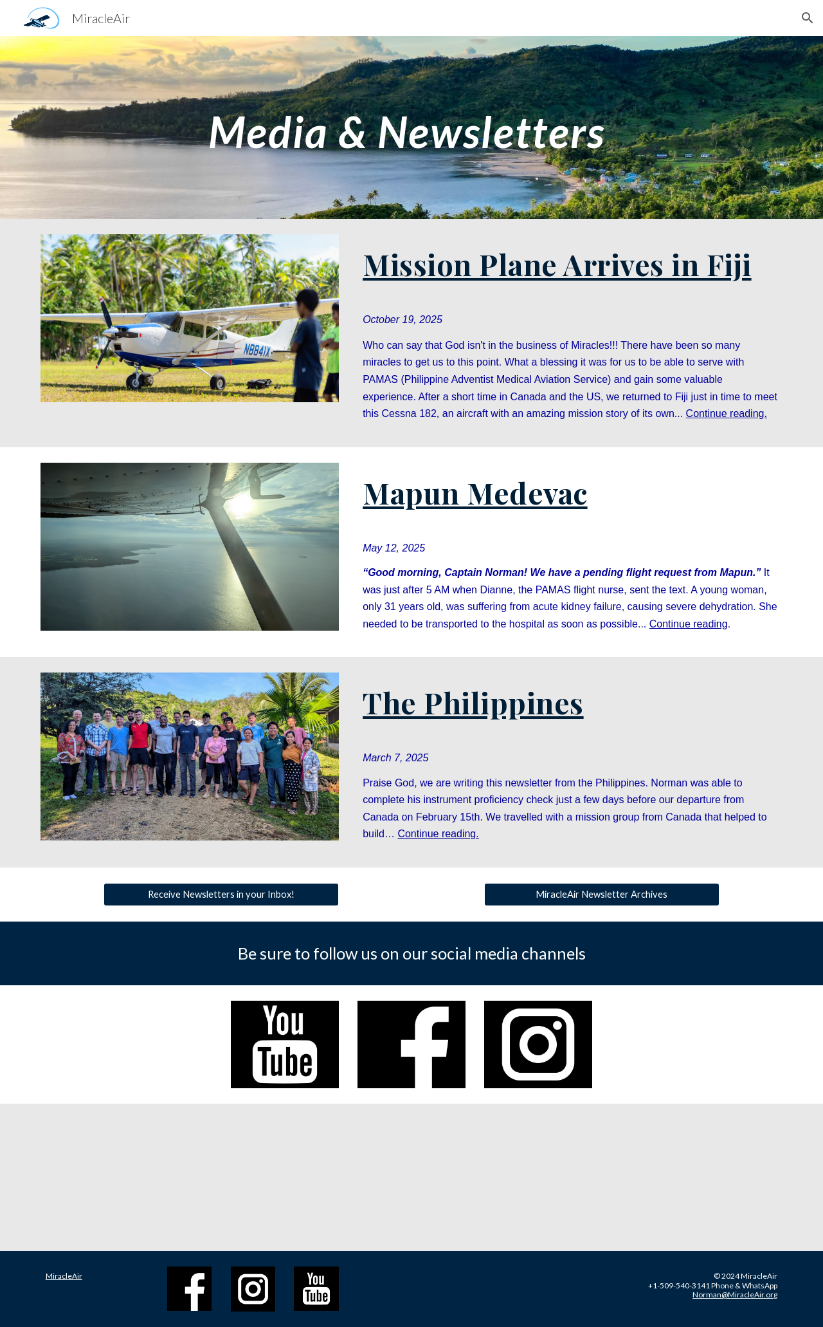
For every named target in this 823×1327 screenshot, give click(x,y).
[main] (411, 127)
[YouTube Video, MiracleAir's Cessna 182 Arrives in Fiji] (506, 1177)
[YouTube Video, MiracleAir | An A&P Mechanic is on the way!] (316, 1177)
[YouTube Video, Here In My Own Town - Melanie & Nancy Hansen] (696, 1177)
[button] (807, 18)
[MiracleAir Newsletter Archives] (601, 894)
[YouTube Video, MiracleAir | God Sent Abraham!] (126, 1177)
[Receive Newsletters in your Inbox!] (221, 894)
